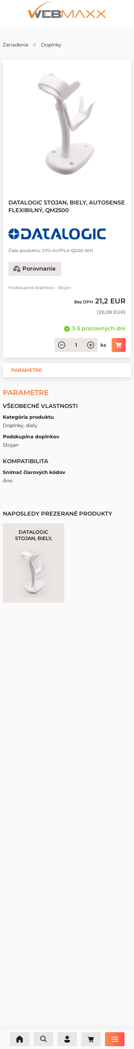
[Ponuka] (115, 1039)
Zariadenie (15, 45)
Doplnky (51, 45)
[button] (26, 370)
